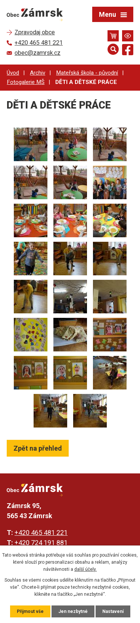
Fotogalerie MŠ (25, 82)
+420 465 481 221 (41, 532)
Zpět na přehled (37, 448)
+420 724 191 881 (41, 543)
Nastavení (113, 611)
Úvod (13, 72)
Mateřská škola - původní (87, 72)
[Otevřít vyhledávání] (113, 49)
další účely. (85, 569)
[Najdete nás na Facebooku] (127, 51)
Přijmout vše (30, 611)
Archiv (37, 72)
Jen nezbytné (73, 611)
